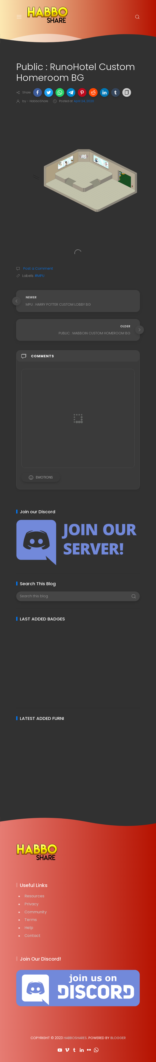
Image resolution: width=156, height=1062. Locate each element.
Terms (30, 919)
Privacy (31, 904)
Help (28, 927)
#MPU (39, 275)
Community (35, 912)
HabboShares (75, 1037)
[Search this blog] (78, 596)
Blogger (118, 1037)
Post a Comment (37, 268)
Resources (34, 896)
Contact (32, 935)
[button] (37, 92)
